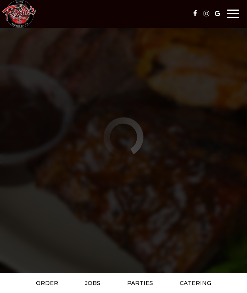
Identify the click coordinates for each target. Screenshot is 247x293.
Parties (140, 283)
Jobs (92, 283)
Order (47, 283)
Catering (195, 283)
